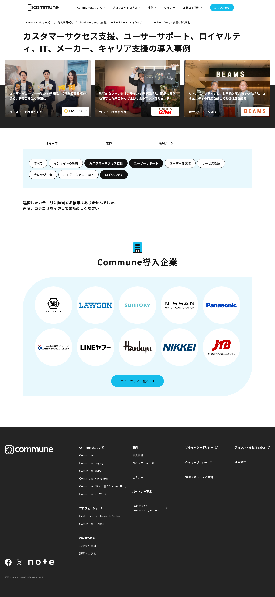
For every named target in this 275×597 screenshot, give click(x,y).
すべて (38, 163)
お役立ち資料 (87, 546)
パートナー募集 (142, 491)
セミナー (169, 7)
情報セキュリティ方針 (199, 477)
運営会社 (240, 462)
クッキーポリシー (196, 462)
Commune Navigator (93, 478)
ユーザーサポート (146, 163)
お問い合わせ (222, 7)
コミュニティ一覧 (143, 463)
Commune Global (91, 524)
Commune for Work (93, 494)
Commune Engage (92, 463)
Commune (86, 455)
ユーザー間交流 (180, 163)
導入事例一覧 (65, 22)
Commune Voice (90, 471)
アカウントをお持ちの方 (250, 447)
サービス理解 (211, 163)
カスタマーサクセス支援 (106, 163)
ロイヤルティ (114, 174)
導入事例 (138, 455)
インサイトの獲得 (66, 163)
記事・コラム (87, 553)
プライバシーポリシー (199, 447)
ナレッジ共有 (43, 174)
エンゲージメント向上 (78, 174)
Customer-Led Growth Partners (97, 516)
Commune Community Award (145, 508)
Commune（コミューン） (37, 22)
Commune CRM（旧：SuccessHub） (97, 486)
